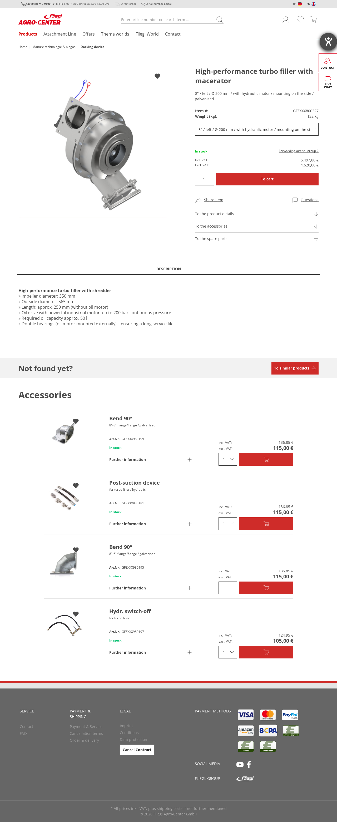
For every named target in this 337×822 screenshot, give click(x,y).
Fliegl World (147, 34)
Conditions (129, 732)
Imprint (126, 725)
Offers (88, 34)
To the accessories (211, 226)
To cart (267, 178)
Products (27, 34)
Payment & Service (86, 726)
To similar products (291, 368)
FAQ (23, 733)
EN (308, 4)
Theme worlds (115, 34)
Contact (173, 34)
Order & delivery (84, 740)
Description (168, 268)
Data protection (133, 739)
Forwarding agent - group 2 (299, 151)
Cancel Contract (137, 749)
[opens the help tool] (328, 41)
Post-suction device (134, 482)
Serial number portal (159, 4)
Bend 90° (120, 418)
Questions (310, 199)
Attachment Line (59, 34)
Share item (213, 199)
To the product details (214, 213)
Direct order (128, 4)
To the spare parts (211, 238)
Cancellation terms (86, 733)
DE (294, 4)
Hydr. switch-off (130, 611)
